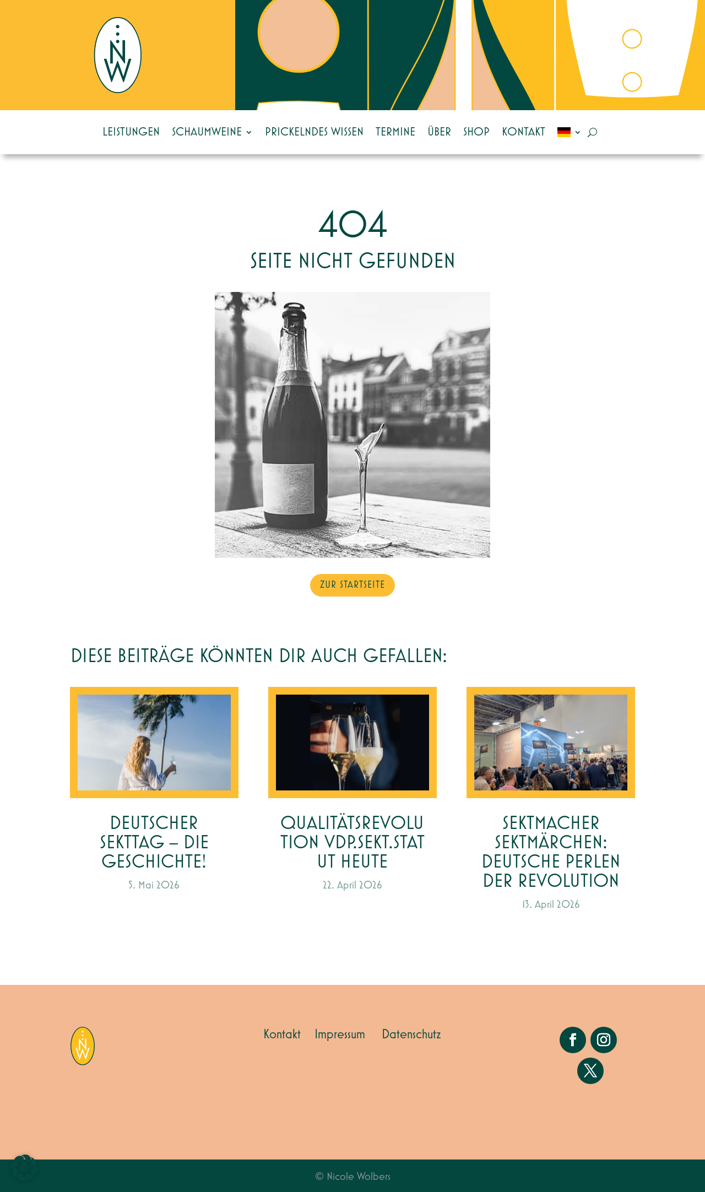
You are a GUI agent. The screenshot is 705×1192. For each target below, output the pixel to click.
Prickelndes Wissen (314, 132)
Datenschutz (411, 1034)
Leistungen (131, 132)
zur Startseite (352, 585)
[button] (24, 1168)
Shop (476, 132)
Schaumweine (207, 132)
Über (439, 132)
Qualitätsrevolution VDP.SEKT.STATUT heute (352, 843)
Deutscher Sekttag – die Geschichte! (154, 843)
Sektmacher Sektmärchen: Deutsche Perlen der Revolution (551, 852)
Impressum (339, 1034)
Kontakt (523, 132)
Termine (395, 132)
